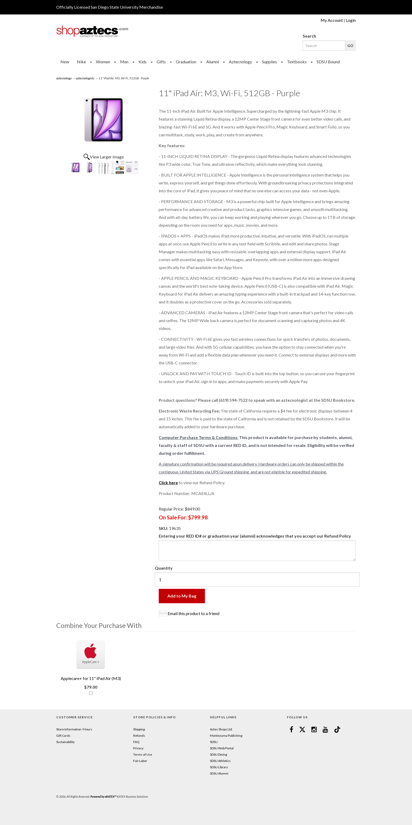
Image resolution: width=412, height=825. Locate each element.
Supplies (269, 61)
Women (103, 61)
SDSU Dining (218, 754)
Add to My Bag (181, 595)
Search (309, 35)
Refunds (139, 736)
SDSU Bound (328, 61)
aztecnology (64, 78)
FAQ (136, 742)
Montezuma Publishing (226, 736)
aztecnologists (85, 78)
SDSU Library (219, 767)
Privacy (138, 748)
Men (124, 61)
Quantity (164, 567)
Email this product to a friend (193, 613)
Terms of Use (142, 754)
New (64, 61)
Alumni (212, 61)
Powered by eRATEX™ (103, 796)
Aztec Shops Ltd (221, 729)
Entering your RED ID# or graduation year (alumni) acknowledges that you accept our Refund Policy (255, 535)
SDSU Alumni (219, 773)
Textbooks (297, 61)
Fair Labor (140, 761)
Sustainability (65, 742)
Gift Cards (63, 736)
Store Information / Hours (74, 729)
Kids (142, 61)
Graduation (186, 61)
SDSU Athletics (220, 761)
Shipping (139, 729)
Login (351, 20)
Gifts (161, 61)
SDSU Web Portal (222, 748)
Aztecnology (240, 61)
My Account (332, 20)
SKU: (164, 528)
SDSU (214, 742)
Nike (81, 61)
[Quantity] (257, 580)
